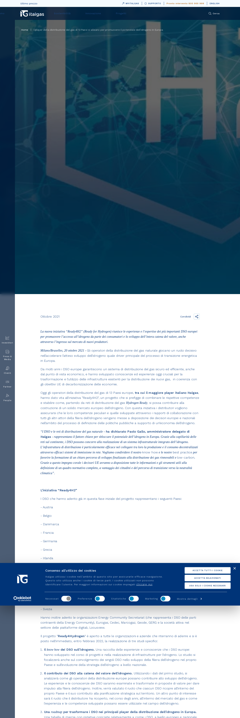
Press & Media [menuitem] (7, 355)
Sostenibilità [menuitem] (129, 13)
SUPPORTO (153, 3)
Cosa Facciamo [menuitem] (102, 13)
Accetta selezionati (202, 690)
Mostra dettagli (187, 711)
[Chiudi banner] (234, 681)
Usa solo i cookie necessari (202, 698)
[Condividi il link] (197, 317)
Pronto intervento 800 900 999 (185, 3)
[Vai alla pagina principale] (32, 13)
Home (24, 29)
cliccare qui (144, 696)
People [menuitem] (7, 398)
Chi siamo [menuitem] (76, 13)
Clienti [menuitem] (7, 370)
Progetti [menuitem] (177, 13)
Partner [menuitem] (7, 384)
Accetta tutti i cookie (202, 683)
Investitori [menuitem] (7, 340)
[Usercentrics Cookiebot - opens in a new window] (22, 711)
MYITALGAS (130, 3)
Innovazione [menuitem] (155, 13)
